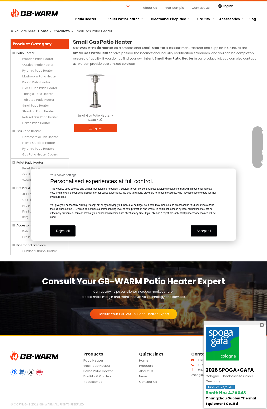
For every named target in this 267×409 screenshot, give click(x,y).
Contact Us (201, 7)
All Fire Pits (29, 194)
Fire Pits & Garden (29, 188)
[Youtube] (39, 372)
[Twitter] (31, 372)
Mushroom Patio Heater (39, 76)
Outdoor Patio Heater (37, 65)
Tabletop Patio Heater (38, 100)
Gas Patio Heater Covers (40, 154)
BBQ (25, 217)
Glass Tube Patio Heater (39, 88)
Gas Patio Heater (28, 131)
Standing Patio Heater (38, 111)
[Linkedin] (22, 372)
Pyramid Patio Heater (37, 70)
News (143, 376)
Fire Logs (28, 211)
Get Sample (174, 7)
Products (146, 365)
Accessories (25, 225)
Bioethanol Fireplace (31, 245)
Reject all (63, 230)
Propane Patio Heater (37, 59)
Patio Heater (25, 53)
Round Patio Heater (36, 82)
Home (144, 360)
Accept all (203, 230)
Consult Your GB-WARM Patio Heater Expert (134, 314)
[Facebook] (13, 372)
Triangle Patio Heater (37, 94)
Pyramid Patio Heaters (38, 149)
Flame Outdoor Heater (38, 143)
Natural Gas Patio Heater (40, 117)
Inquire (95, 128)
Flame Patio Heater (36, 123)
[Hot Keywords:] (128, 6)
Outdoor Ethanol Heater (39, 251)
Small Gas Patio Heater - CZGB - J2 (95, 117)
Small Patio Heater (35, 105)
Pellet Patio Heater (29, 162)
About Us (150, 7)
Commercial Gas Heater (40, 137)
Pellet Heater (31, 168)
